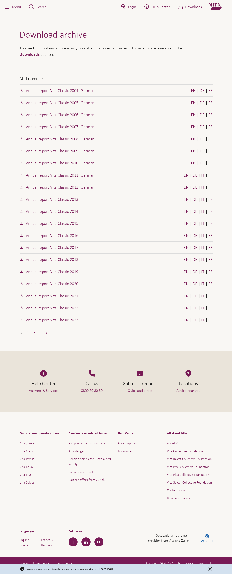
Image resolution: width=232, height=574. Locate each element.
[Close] (210, 568)
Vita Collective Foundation (185, 451)
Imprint (25, 563)
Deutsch (24, 545)
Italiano (46, 545)
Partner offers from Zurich (87, 479)
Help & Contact (199, 560)
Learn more (106, 568)
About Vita (174, 443)
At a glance (27, 443)
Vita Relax (26, 467)
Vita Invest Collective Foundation (189, 459)
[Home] (219, 6)
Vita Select (27, 482)
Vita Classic (27, 451)
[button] (12, 6)
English (24, 540)
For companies (128, 443)
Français (47, 540)
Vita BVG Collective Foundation (188, 467)
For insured (125, 451)
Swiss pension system (83, 472)
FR (210, 90)
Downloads (30, 54)
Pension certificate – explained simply (90, 461)
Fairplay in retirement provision (90, 443)
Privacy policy (63, 563)
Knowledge (76, 451)
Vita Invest (27, 459)
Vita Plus (25, 474)
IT (202, 175)
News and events (178, 498)
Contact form (176, 490)
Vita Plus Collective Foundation (188, 474)
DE (202, 90)
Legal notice (41, 563)
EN (193, 90)
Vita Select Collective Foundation (189, 482)
